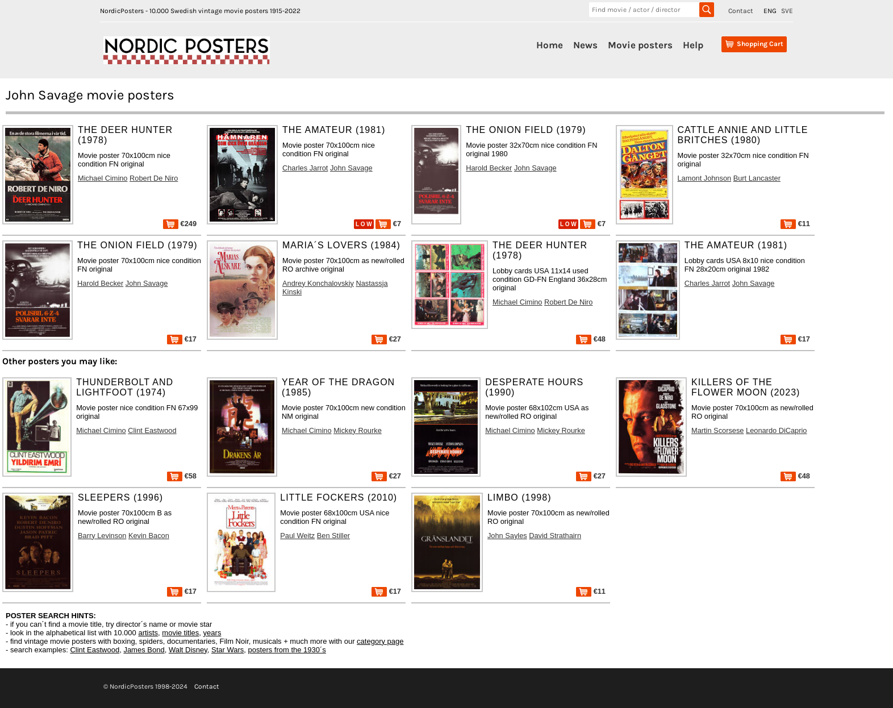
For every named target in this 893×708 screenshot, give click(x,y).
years (212, 632)
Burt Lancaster (757, 178)
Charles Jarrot (305, 168)
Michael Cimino (102, 178)
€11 (795, 223)
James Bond (143, 649)
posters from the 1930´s (287, 649)
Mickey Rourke (357, 430)
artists (148, 632)
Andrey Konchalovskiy (318, 283)
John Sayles (507, 535)
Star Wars (227, 649)
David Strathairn (555, 535)
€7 (388, 223)
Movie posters (640, 45)
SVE (787, 11)
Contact (740, 11)
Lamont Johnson (705, 178)
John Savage (351, 168)
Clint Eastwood (152, 430)
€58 (182, 476)
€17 (182, 339)
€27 (386, 339)
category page (380, 641)
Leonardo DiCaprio (776, 430)
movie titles (180, 632)
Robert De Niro (154, 178)
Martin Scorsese (717, 430)
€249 (180, 223)
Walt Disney (188, 649)
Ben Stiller (333, 535)
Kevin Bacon (148, 535)
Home (549, 45)
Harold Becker (489, 168)
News (585, 45)
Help (693, 45)
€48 (591, 339)
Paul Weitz (297, 535)
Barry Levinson (102, 535)
